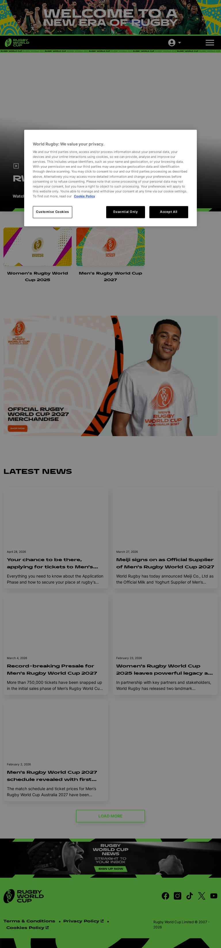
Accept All (169, 212)
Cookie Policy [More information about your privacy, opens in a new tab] (84, 196)
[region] (110, 178)
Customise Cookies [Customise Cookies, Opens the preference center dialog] (52, 212)
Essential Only (125, 212)
